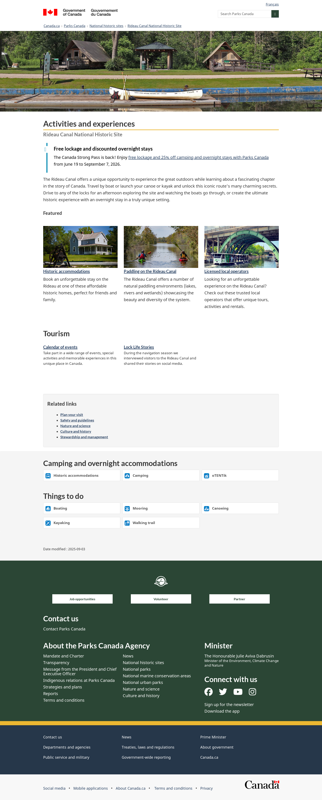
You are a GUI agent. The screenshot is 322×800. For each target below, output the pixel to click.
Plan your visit (71, 414)
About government (217, 747)
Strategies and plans (62, 687)
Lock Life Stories (139, 347)
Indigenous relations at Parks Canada (79, 680)
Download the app (222, 711)
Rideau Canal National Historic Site (154, 26)
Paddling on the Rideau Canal (150, 271)
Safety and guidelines (77, 420)
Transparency (56, 662)
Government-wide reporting (146, 757)
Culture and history (75, 431)
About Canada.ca (130, 788)
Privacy (206, 788)
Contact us (52, 737)
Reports (50, 693)
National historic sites (106, 26)
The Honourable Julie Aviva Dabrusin (241, 660)
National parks (137, 669)
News (128, 656)
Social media (54, 788)
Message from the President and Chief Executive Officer (80, 671)
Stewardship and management (84, 437)
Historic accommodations (66, 271)
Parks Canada (74, 26)
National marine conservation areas (157, 676)
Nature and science (75, 426)
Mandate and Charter (63, 656)
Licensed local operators (226, 271)
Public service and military (66, 757)
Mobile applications (90, 788)
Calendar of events (60, 347)
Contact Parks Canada (64, 629)
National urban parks (143, 682)
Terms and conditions (64, 700)
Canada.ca (52, 26)
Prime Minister (213, 737)
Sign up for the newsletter (229, 704)
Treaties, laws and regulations (148, 747)
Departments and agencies (67, 747)
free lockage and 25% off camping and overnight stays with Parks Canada (198, 157)
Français (272, 4)
